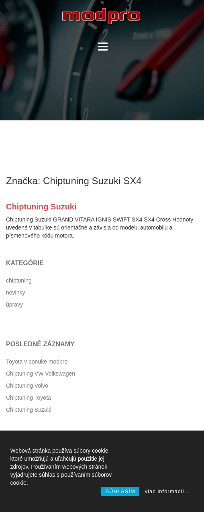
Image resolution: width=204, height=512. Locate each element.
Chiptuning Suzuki (41, 206)
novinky (15, 292)
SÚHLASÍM (120, 491)
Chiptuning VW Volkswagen (40, 373)
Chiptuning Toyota (28, 397)
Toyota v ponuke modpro (36, 361)
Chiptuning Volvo (27, 385)
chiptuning (19, 280)
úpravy (14, 304)
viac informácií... (167, 491)
